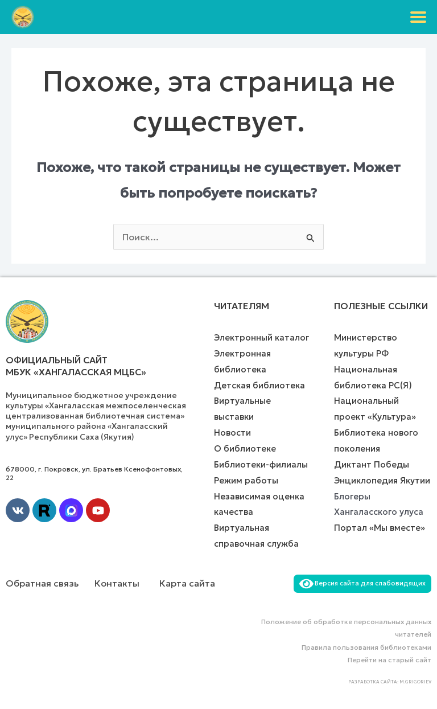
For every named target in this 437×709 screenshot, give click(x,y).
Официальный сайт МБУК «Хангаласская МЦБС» (76, 366)
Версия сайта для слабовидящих (362, 583)
